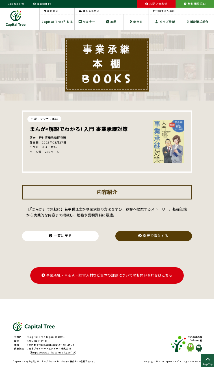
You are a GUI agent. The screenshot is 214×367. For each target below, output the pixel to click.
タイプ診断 (165, 22)
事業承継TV (42, 3)
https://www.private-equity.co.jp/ (53, 352)
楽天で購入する (153, 235)
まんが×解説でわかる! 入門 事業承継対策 (79, 129)
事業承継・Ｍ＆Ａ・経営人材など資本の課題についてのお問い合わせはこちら (107, 275)
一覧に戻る (60, 235)
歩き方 (136, 22)
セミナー (87, 22)
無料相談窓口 (195, 4)
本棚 (111, 22)
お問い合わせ (156, 4)
